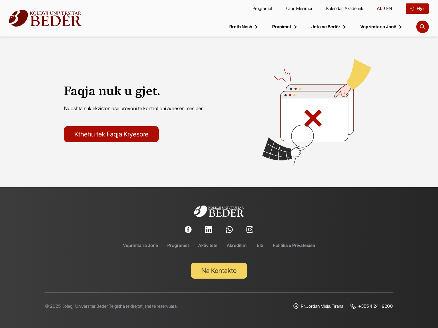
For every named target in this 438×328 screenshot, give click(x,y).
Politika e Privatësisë (294, 245)
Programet (262, 8)
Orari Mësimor (299, 8)
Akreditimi (237, 245)
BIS (260, 245)
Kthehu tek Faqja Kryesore (111, 134)
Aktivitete (208, 245)
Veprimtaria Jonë (140, 245)
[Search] (422, 27)
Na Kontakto (219, 270)
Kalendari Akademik (344, 8)
